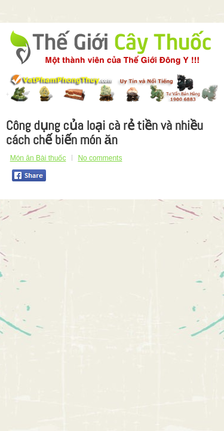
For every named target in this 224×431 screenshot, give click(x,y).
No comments (100, 158)
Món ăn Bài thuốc (38, 158)
